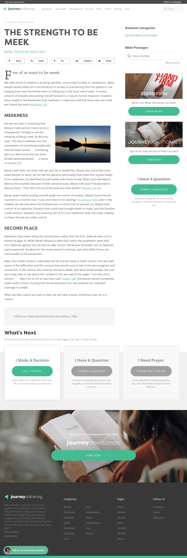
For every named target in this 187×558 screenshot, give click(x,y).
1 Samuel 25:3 (87, 199)
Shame (89, 533)
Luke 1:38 (69, 278)
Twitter (156, 512)
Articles (121, 517)
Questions (47, 8)
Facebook (158, 506)
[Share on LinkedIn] (83, 61)
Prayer (108, 8)
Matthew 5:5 (38, 104)
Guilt (88, 506)
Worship (121, 533)
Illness (89, 517)
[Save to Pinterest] (61, 61)
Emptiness (69, 533)
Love (88, 527)
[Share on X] (38, 61)
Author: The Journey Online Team (24, 51)
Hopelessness (93, 512)
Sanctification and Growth (141, 35)
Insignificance (93, 522)
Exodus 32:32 (91, 188)
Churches (122, 527)
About (120, 538)
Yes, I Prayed (32, 371)
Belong (118, 8)
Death (67, 522)
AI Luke (89, 8)
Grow (99, 8)
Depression (69, 527)
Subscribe (154, 159)
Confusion (69, 517)
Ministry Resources (14, 2)
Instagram (158, 517)
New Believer (76, 8)
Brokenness (69, 512)
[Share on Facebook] (16, 61)
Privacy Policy (11, 531)
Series (120, 522)
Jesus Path (60, 8)
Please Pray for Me (151, 371)
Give (127, 8)
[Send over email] (106, 61)
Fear (66, 538)
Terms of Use (10, 535)
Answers (121, 512)
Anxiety (68, 506)
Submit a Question (154, 189)
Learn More (154, 111)
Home (120, 506)
